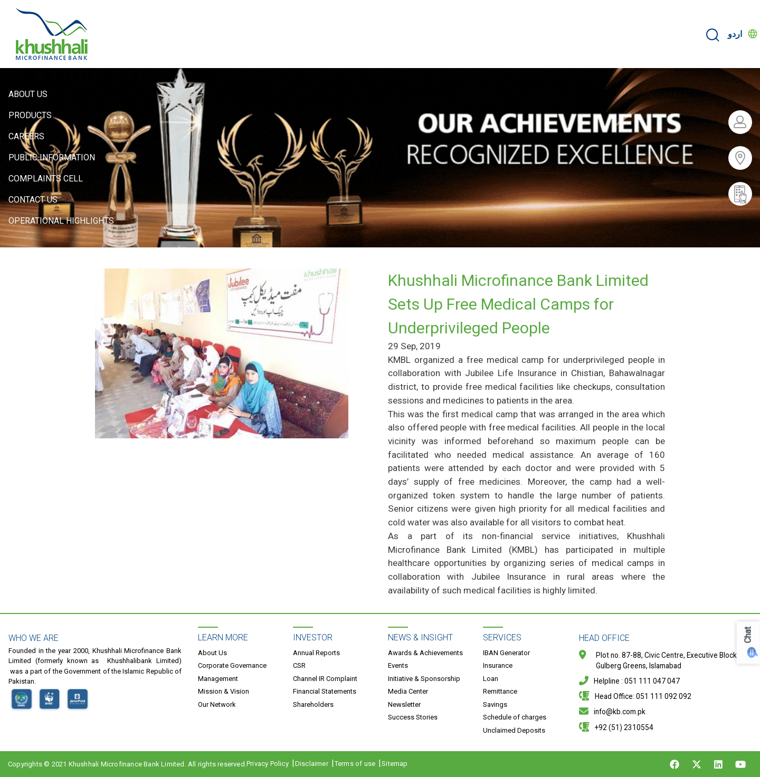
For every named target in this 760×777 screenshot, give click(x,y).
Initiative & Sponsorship (424, 679)
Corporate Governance (232, 665)
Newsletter (404, 704)
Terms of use (355, 764)
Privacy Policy (267, 764)
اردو (735, 34)
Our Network (217, 704)
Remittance (500, 691)
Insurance (497, 665)
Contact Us (33, 200)
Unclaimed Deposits (514, 730)
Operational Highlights (61, 221)
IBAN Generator (506, 653)
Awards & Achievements (425, 653)
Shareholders (313, 704)
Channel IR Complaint (325, 679)
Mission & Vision (223, 691)
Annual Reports (316, 653)
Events (398, 665)
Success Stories (413, 717)
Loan (490, 679)
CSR (299, 665)
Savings (495, 704)
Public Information (51, 157)
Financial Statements (324, 691)
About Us (28, 94)
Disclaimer (311, 764)
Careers (26, 136)
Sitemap (394, 764)
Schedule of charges (514, 717)
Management (218, 679)
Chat (748, 635)
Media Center (408, 691)
